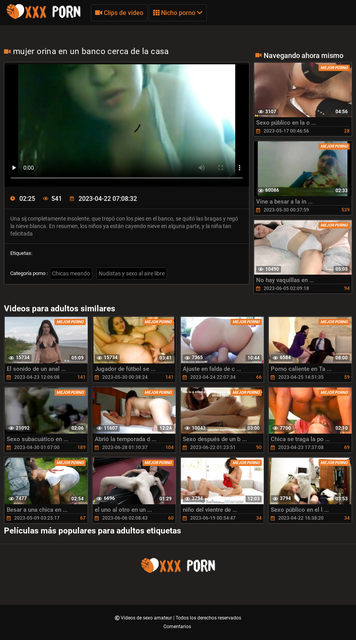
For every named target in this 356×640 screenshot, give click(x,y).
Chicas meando (71, 273)
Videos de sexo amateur (147, 618)
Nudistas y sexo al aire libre (132, 273)
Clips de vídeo (119, 13)
